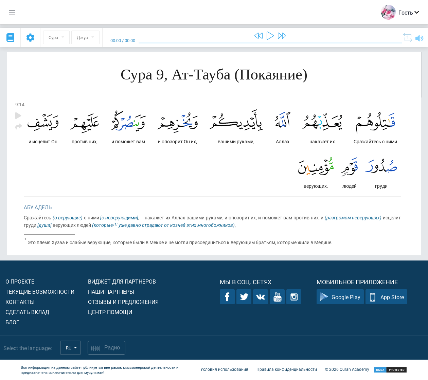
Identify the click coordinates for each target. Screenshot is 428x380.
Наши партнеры (111, 291)
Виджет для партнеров (122, 281)
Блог (12, 322)
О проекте (19, 281)
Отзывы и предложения (123, 301)
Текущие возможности (39, 291)
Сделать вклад (27, 311)
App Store (386, 297)
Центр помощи (110, 311)
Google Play (340, 297)
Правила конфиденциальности (286, 369)
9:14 (19, 104)
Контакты (20, 301)
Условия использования (224, 369)
